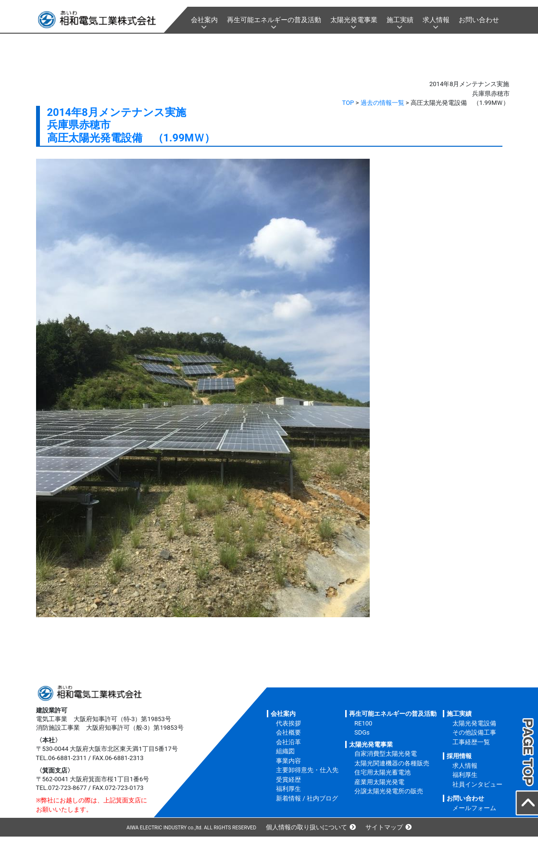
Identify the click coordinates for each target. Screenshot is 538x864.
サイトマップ (384, 827)
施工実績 (400, 20)
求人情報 (436, 20)
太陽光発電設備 (474, 723)
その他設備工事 (474, 732)
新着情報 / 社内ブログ (307, 798)
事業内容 (288, 760)
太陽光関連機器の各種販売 (391, 763)
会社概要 (288, 732)
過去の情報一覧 (382, 102)
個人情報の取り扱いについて (306, 827)
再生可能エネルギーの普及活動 (274, 20)
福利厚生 (288, 788)
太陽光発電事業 (353, 20)
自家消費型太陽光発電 (385, 753)
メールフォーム (474, 808)
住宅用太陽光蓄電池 (382, 772)
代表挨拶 (288, 723)
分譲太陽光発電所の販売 (388, 791)
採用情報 (459, 756)
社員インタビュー (477, 784)
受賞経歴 (288, 779)
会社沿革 (288, 742)
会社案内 (204, 20)
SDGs (362, 732)
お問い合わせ (479, 20)
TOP (348, 102)
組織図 (285, 751)
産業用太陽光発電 (379, 782)
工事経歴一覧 (471, 742)
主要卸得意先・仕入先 (307, 770)
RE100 (363, 723)
